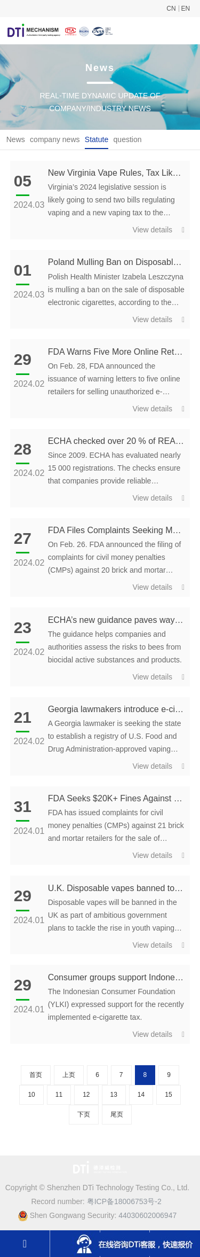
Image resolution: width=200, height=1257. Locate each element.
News (15, 139)
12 (86, 1094)
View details (159, 229)
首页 (35, 1075)
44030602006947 (147, 1215)
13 (113, 1094)
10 (31, 1094)
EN (185, 8)
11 (58, 1094)
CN (170, 8)
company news (54, 139)
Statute (96, 139)
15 (168, 1094)
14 (141, 1094)
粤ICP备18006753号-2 (124, 1201)
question (128, 139)
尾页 (116, 1114)
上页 (68, 1075)
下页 (83, 1114)
